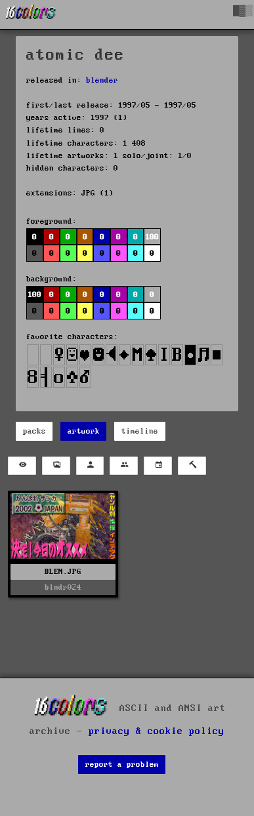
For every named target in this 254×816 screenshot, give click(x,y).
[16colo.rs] (31, 14)
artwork (84, 431)
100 (152, 237)
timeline (139, 431)
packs (34, 431)
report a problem (122, 764)
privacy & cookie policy (156, 731)
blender (102, 80)
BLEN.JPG (63, 571)
